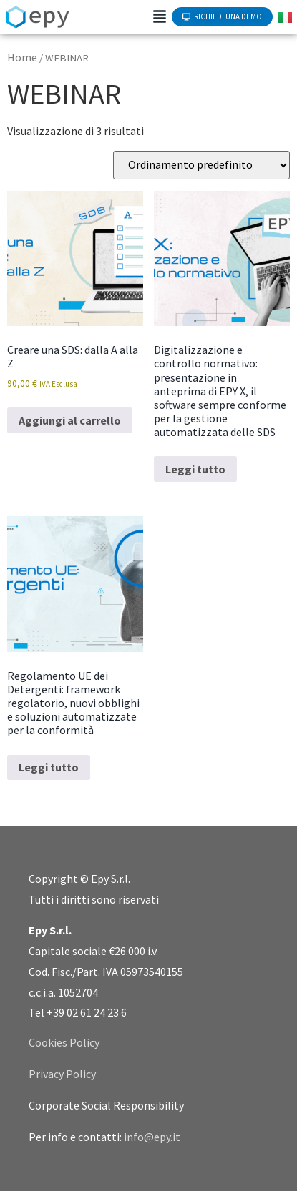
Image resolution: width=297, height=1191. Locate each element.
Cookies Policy (64, 1042)
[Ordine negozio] (201, 165)
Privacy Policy (62, 1074)
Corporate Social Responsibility (106, 1105)
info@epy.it (152, 1137)
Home (22, 57)
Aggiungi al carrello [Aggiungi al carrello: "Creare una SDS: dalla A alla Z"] (70, 420)
